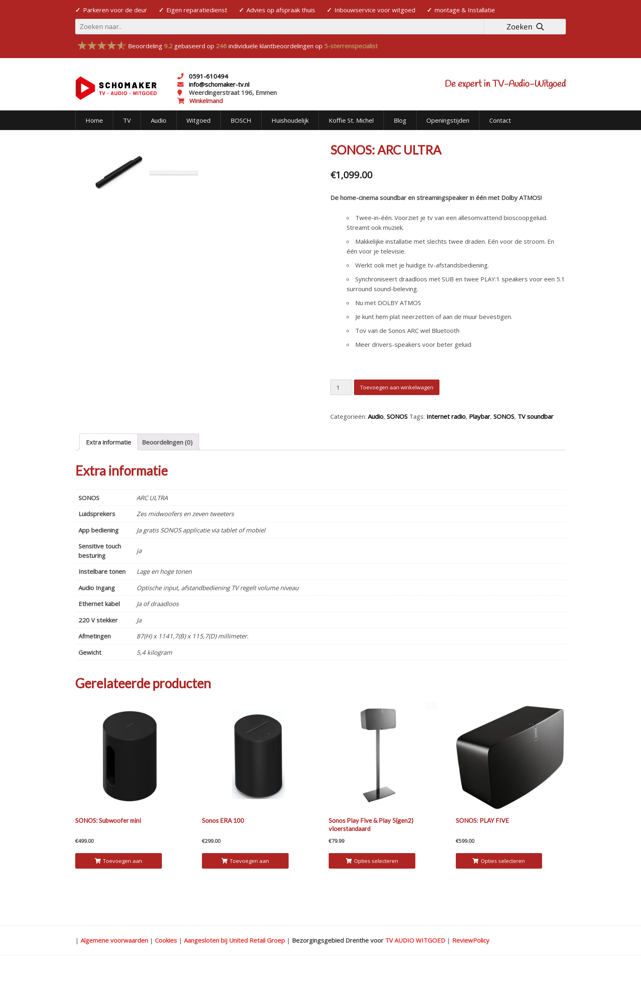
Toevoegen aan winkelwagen (396, 387)
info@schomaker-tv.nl (218, 84)
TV (127, 120)
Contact (500, 120)
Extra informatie (108, 471)
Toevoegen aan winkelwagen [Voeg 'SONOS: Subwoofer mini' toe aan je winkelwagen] (118, 892)
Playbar (479, 416)
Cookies (166, 969)
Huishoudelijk (290, 120)
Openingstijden (447, 120)
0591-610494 (208, 76)
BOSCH (241, 120)
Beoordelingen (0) (167, 471)
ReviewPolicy (470, 969)
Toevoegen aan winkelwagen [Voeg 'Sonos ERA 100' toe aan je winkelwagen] (245, 892)
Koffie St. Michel (351, 120)
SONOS (397, 416)
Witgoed (198, 120)
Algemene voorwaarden (114, 969)
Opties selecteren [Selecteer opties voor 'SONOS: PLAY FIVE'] (499, 890)
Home (94, 120)
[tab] (108, 471)
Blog (400, 120)
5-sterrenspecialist (351, 46)
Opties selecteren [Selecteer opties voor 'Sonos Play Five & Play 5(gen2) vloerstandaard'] (372, 890)
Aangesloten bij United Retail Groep (234, 969)
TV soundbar (536, 416)
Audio (158, 120)
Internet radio (446, 416)
